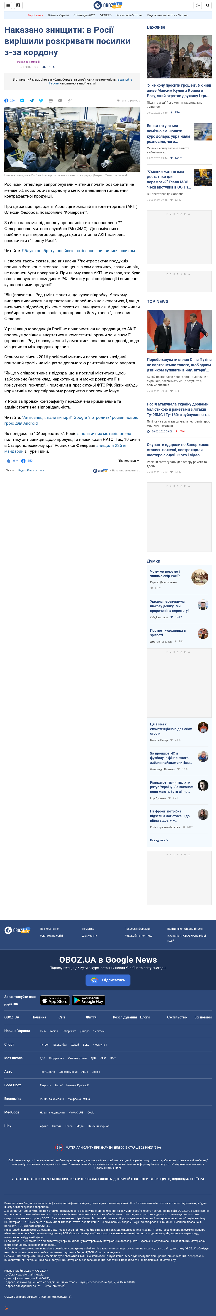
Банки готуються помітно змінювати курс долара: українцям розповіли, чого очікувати (168, 133)
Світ (62, 1017)
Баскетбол (60, 1044)
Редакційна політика (31, 470)
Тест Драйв (47, 1071)
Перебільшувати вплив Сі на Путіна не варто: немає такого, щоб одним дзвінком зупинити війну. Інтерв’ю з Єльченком (179, 365)
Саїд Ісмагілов (159, 617)
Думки (153, 561)
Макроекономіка (79, 1099)
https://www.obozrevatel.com (146, 1203)
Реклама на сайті (51, 935)
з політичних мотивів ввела (104, 433)
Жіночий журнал (98, 1126)
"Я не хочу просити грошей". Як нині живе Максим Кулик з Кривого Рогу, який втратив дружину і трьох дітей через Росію (179, 90)
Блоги (145, 1017)
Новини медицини (52, 1112)
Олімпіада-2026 (84, 15)
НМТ (113, 1058)
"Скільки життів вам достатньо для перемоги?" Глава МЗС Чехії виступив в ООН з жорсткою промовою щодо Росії (167, 179)
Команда (88, 928)
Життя (91, 1017)
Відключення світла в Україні (167, 15)
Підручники (56, 1058)
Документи (89, 935)
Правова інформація (138, 928)
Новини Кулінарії (77, 1085)
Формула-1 (100, 1044)
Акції (84, 1071)
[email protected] (55, 1286)
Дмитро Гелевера (161, 641)
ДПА (94, 1058)
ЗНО (103, 1058)
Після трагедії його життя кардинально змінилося (174, 104)
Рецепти (45, 1085)
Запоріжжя (69, 1031)
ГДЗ (42, 1058)
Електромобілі (68, 1071)
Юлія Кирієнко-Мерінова (165, 827)
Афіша (44, 1126)
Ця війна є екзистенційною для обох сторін (171, 729)
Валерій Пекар (159, 740)
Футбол (44, 1044)
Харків (53, 1031)
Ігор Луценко (158, 798)
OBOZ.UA (183, 1210)
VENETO (106, 15)
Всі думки (157, 840)
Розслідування (125, 1017)
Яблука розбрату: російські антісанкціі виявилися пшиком (78, 250)
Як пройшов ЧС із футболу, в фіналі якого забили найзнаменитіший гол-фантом (171, 758)
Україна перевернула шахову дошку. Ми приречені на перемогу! (169, 606)
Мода (80, 1126)
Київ (43, 1031)
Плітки (56, 1126)
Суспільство (177, 1017)
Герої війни (35, 15)
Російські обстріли (129, 15)
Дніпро (84, 1031)
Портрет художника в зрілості (168, 632)
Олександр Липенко (162, 769)
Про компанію (49, 928)
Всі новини (203, 1017)
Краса (69, 1126)
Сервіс (96, 1071)
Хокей (75, 1044)
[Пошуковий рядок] (207, 5)
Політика (39, 1017)
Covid (90, 1112)
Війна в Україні (58, 15)
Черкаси (99, 1031)
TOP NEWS (157, 301)
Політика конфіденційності (185, 928)
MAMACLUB (76, 1112)
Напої (58, 1085)
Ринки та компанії (28, 61)
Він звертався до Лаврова (165, 194)
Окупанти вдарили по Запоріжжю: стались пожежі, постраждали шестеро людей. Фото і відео (178, 449)
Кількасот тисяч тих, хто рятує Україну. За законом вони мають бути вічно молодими (171, 787)
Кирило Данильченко (163, 582)
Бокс (86, 1044)
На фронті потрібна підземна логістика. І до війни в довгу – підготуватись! (170, 816)
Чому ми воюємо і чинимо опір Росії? (165, 573)
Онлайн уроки (77, 1058)
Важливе (156, 27)
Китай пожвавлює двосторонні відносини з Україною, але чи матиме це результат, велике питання (177, 381)
